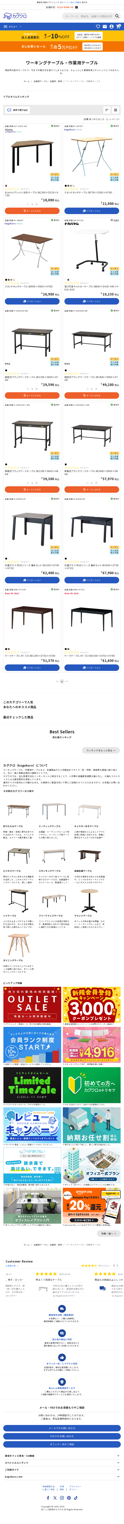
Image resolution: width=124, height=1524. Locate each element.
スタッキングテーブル (50, 870)
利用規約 (62, 1485)
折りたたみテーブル (13, 826)
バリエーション (92, 210)
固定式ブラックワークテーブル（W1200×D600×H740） (31, 378)
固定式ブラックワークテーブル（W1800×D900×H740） (91, 378)
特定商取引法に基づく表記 (48, 1485)
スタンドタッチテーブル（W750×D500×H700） (88, 192)
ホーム (27, 81)
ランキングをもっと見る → (101, 750)
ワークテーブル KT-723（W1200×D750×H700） (30, 655)
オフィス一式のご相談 (70, 2)
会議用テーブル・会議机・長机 (48, 81)
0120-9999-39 (65, 7)
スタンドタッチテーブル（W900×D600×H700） (29, 286)
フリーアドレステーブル (51, 915)
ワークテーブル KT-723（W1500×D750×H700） (90, 655)
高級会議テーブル (83, 870)
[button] (114, 1261)
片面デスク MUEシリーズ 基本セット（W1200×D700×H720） (32, 567)
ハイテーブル (9, 915)
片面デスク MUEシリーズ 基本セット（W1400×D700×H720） (91, 567)
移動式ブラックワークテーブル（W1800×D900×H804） (91, 472)
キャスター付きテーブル (86, 826)
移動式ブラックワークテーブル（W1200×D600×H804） (31, 472)
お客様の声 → (40, 1261)
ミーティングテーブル (50, 826)
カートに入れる (32, 210)
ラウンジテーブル (83, 915)
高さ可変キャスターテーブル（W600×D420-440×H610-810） (91, 288)
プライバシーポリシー (75, 1485)
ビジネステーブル (12, 870)
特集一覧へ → (108, 1233)
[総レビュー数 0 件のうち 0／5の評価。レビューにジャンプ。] (17, 189)
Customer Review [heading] (19, 1261)
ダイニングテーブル (13, 960)
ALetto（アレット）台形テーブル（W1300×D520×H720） (31, 194)
